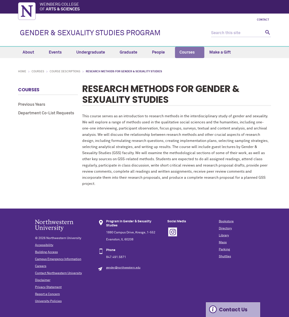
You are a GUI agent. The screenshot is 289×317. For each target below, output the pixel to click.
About (31, 52)
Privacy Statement (48, 287)
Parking (224, 249)
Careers (40, 266)
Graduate (131, 52)
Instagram (172, 232)
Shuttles (225, 256)
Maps (223, 242)
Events (58, 52)
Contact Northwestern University (58, 273)
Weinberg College (155, 7)
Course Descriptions (65, 71)
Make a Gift (220, 52)
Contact (263, 20)
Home (22, 71)
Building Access (46, 252)
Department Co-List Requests (46, 113)
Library (224, 235)
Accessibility (44, 245)
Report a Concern (47, 294)
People (161, 52)
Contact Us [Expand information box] (233, 309)
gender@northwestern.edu (123, 267)
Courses (189, 52)
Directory (225, 228)
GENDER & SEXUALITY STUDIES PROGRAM (90, 33)
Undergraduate (93, 52)
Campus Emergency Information (58, 259)
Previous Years (31, 105)
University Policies (48, 301)
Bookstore (226, 221)
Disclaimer (42, 280)
